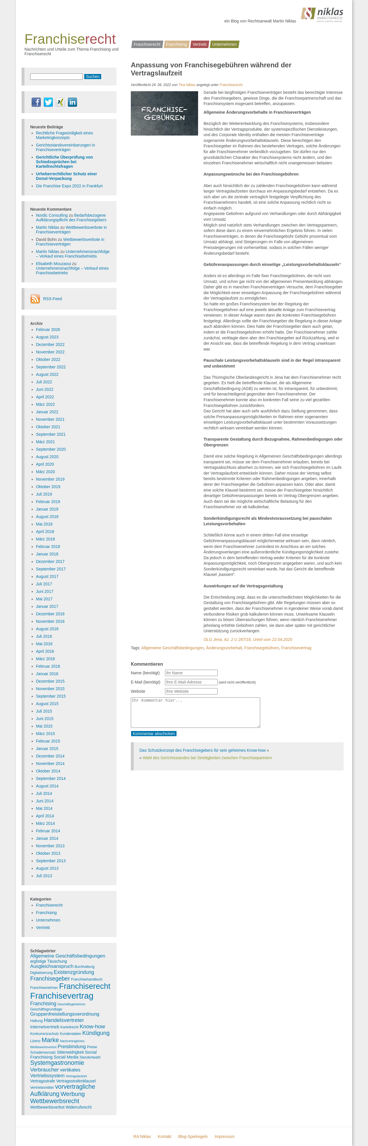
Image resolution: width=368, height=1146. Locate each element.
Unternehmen (224, 44)
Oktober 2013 (48, 853)
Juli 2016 (44, 636)
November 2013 (50, 846)
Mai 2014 (44, 808)
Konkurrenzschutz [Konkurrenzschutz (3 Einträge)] (44, 1034)
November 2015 (50, 688)
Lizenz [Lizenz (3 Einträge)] (35, 1041)
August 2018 (47, 516)
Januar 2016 (47, 673)
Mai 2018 (44, 524)
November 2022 (50, 352)
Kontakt (164, 1136)
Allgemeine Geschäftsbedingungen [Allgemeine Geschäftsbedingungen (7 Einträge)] (67, 956)
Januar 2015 (47, 748)
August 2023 (47, 337)
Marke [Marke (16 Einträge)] (50, 1040)
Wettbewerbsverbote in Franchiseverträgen (70, 241)
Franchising (176, 44)
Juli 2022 (44, 382)
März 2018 (45, 539)
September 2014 (51, 778)
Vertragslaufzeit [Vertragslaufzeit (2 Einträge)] (76, 1076)
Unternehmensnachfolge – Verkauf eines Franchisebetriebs (73, 253)
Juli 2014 (44, 793)
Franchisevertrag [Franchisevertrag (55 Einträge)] (61, 995)
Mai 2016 (44, 643)
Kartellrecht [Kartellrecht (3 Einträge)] (69, 1027)
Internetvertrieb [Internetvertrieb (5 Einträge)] (44, 1026)
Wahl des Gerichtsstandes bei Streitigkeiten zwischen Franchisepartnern (207, 757)
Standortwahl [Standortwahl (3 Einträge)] (90, 1057)
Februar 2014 (48, 831)
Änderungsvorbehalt (224, 648)
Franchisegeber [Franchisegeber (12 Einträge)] (50, 978)
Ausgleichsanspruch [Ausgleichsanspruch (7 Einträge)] (52, 966)
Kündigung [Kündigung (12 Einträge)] (96, 1033)
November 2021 (50, 419)
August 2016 (47, 629)
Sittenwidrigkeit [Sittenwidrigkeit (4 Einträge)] (70, 1052)
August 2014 (47, 786)
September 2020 (51, 449)
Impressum (225, 1136)
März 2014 (45, 823)
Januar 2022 (47, 412)
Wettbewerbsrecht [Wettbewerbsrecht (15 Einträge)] (54, 1101)
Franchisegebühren (261, 648)
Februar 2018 (48, 546)
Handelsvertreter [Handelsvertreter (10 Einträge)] (64, 1020)
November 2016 (50, 621)
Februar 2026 (48, 329)
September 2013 (51, 860)
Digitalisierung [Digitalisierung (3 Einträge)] (41, 973)
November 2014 (50, 763)
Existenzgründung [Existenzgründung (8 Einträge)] (74, 972)
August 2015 (47, 703)
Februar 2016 (48, 666)
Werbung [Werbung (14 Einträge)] (72, 1093)
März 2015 (45, 733)
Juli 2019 (44, 494)
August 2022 (47, 374)
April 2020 (45, 464)
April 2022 (45, 397)
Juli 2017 (44, 584)
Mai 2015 (44, 726)
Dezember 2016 (50, 614)
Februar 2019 (48, 501)
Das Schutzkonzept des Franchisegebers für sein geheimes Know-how (202, 750)
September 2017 (51, 569)
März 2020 (45, 471)
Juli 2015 (44, 711)
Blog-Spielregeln (193, 1136)
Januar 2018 (47, 554)
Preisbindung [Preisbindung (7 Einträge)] (72, 1046)
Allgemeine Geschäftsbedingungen (172, 648)
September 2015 (51, 696)
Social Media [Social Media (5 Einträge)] (66, 1056)
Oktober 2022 (48, 359)
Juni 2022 (44, 389)
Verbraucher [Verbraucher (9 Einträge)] (44, 1070)
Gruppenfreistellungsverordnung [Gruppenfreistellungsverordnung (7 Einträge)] (64, 1014)
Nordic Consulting (52, 215)
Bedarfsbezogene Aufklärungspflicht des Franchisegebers (71, 217)
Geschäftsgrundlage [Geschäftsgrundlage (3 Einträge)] (46, 1009)
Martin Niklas (47, 227)
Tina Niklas (187, 85)
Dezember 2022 (50, 344)
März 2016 (45, 658)
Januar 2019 (47, 509)
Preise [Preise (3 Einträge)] (92, 1047)
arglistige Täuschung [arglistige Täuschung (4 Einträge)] (48, 961)
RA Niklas (142, 1136)
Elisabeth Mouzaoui (53, 263)
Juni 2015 (44, 718)
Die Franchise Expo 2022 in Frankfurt (69, 186)
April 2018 (45, 531)
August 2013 (47, 868)
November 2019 (50, 479)
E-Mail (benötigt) (145, 682)
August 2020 (47, 456)
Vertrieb (199, 44)
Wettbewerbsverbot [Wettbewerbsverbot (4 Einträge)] (47, 1107)
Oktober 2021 (48, 426)
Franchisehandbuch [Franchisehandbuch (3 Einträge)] (86, 979)
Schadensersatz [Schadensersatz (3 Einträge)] (43, 1052)
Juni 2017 (44, 591)
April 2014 (45, 816)
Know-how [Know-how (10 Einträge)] (92, 1026)
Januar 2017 (47, 606)
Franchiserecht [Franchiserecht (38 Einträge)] (84, 986)
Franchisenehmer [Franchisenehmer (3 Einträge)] (44, 988)
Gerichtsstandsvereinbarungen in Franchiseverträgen (65, 147)
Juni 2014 (44, 801)
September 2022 (51, 367)
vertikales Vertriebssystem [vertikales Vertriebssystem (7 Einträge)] (55, 1072)
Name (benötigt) (145, 673)
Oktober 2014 (48, 771)
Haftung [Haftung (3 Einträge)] (36, 1021)
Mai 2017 (44, 599)
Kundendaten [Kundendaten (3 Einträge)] (70, 1034)
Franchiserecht (147, 44)
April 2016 (45, 651)
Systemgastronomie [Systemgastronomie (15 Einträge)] (57, 1062)
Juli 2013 (44, 875)
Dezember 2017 (50, 561)
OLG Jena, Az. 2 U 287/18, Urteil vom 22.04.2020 (248, 639)
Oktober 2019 (48, 486)
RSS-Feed (52, 298)
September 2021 (51, 434)
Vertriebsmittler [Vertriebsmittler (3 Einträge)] (42, 1088)
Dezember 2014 (50, 756)
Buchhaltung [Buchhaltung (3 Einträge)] (85, 967)
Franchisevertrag (296, 648)
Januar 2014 (47, 838)
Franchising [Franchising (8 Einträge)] (43, 1003)
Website (138, 691)
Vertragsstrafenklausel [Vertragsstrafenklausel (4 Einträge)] (75, 1081)
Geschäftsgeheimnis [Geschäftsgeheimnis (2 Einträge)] (71, 1004)
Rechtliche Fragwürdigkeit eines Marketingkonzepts (64, 135)
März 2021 (45, 441)
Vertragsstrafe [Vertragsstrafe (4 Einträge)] (42, 1081)
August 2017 (47, 576)
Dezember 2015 (50, 681)
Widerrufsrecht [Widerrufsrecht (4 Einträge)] (78, 1107)
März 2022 (45, 404)
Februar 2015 (48, 741)
